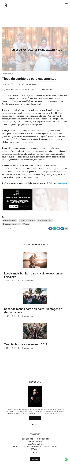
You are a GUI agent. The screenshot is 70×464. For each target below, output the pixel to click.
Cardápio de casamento (27, 220)
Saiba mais (34, 414)
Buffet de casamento (9, 220)
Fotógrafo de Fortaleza (45, 220)
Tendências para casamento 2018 (26, 344)
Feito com (35, 462)
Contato (35, 455)
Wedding (26, 224)
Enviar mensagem (36, 438)
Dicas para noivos (7, 73)
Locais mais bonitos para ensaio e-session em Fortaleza (34, 275)
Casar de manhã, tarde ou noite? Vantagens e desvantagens (33, 310)
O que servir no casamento (11, 224)
